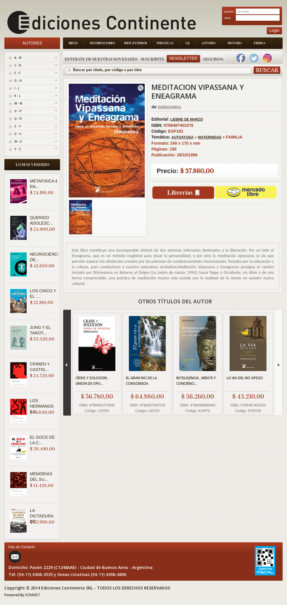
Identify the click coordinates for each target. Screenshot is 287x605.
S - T (17, 126)
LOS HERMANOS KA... (42, 406)
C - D (17, 65)
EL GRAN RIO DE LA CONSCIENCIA (141, 380)
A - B (17, 58)
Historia (235, 43)
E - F (17, 73)
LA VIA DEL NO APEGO (245, 377)
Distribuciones (102, 43)
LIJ (187, 43)
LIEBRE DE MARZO (186, 119)
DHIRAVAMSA (169, 107)
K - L (17, 96)
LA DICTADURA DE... (41, 516)
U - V (17, 134)
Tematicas (165, 43)
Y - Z (17, 149)
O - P (18, 111)
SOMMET (32, 595)
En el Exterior (135, 43)
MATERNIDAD (209, 137)
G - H (18, 80)
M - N (18, 103)
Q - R (18, 119)
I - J (16, 88)
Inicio (73, 43)
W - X (18, 141)
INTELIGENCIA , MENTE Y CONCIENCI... (196, 380)
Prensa (260, 43)
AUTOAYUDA (182, 137)
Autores (208, 43)
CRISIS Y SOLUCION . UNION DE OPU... (92, 380)
